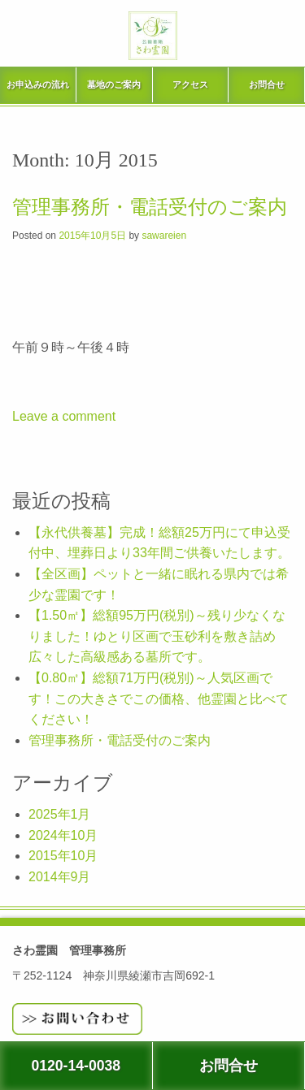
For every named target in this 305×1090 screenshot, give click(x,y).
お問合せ (267, 84)
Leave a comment (63, 416)
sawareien (164, 235)
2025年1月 (59, 814)
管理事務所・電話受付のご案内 (149, 207)
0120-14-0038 (75, 1066)
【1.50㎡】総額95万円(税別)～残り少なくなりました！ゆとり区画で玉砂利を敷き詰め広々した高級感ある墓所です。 (156, 636)
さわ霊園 (153, 52)
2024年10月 (63, 835)
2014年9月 (59, 877)
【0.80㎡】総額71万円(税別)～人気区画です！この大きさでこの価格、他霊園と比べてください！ (158, 698)
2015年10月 (63, 856)
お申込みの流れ (38, 84)
